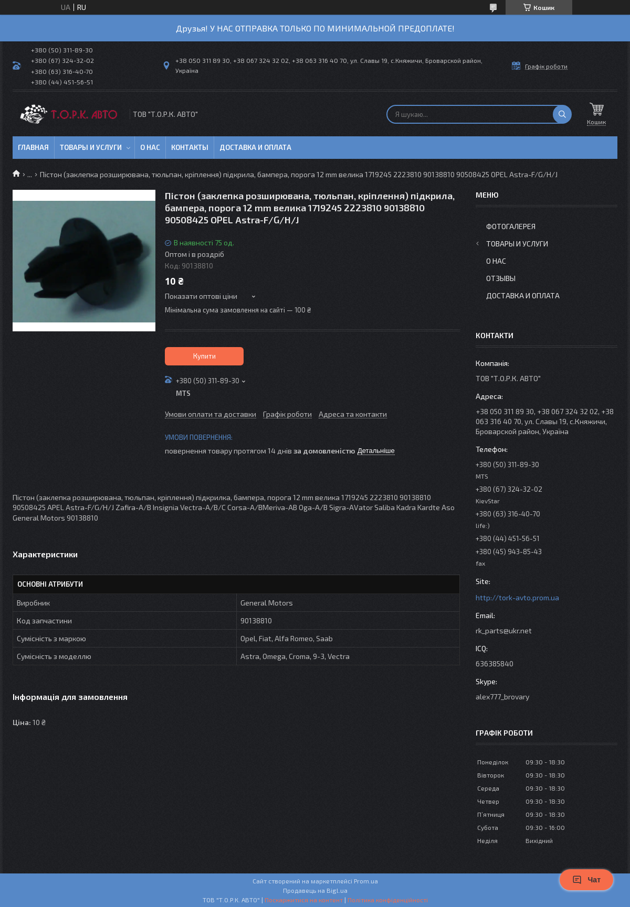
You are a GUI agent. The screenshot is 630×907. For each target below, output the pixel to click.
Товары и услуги (91, 147)
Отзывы (501, 278)
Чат (586, 879)
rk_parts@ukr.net (504, 630)
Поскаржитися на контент (304, 899)
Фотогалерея (511, 226)
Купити (204, 356)
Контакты (189, 147)
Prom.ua (366, 880)
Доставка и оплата (255, 147)
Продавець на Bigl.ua (315, 890)
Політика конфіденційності (388, 899)
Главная (33, 147)
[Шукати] (562, 114)
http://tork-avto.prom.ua (517, 597)
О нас (150, 147)
